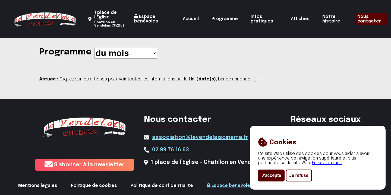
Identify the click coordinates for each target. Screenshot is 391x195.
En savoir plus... (327, 163)
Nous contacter (369, 19)
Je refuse (298, 175)
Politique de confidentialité (162, 185)
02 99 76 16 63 (170, 150)
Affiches (300, 19)
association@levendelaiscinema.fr (200, 137)
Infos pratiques (262, 19)
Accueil (191, 19)
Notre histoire (331, 19)
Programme (225, 19)
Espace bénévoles (146, 19)
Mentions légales (37, 185)
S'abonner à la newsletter (85, 165)
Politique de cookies (94, 185)
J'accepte (271, 175)
